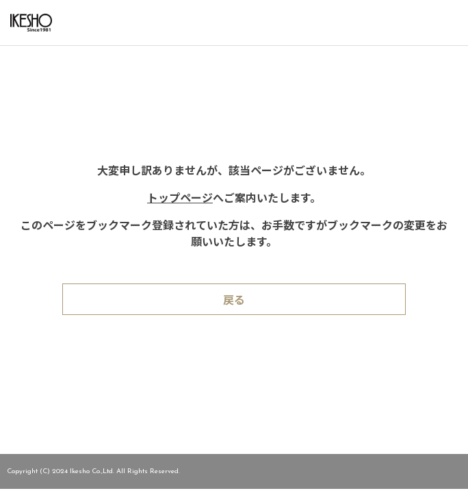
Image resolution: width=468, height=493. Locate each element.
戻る (234, 301)
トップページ (180, 199)
